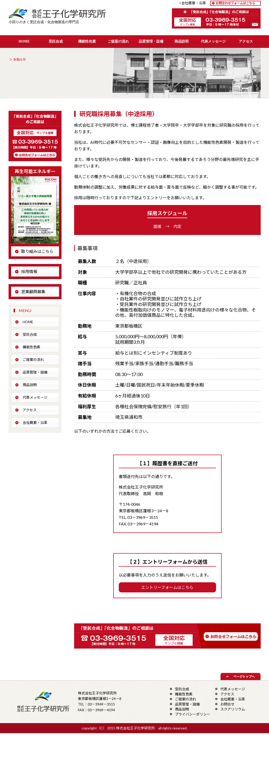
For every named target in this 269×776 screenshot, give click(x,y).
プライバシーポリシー (192, 714)
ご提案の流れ (118, 41)
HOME (24, 41)
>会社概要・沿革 (194, 3)
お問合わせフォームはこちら (235, 3)
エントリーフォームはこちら (167, 587)
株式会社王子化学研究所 (61, 14)
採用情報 (29, 271)
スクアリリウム (232, 709)
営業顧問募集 (33, 291)
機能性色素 (87, 41)
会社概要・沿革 (35, 422)
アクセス (246, 41)
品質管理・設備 (151, 41)
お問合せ (227, 704)
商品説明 (181, 41)
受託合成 (56, 41)
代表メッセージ (213, 41)
